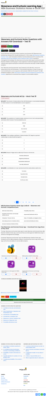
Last (33, 202)
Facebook (26, 376)
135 (26, 202)
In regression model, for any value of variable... (34, 353)
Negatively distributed (24, 158)
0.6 (24, 106)
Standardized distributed (24, 161)
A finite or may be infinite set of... (33, 356)
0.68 (24, 108)
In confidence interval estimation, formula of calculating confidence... (11, 350)
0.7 (24, 111)
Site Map (3, 378)
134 (23, 202)
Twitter (25, 378)
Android (25, 383)
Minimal (24, 123)
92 (19, 202)
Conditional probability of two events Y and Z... (12, 360)
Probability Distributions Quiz (10, 322)
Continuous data (24, 180)
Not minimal (24, 129)
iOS (24, 385)
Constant (24, 131)
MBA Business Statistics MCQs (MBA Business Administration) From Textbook (19, 11)
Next (29, 202)
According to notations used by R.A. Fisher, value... (11, 346)
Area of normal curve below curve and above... (35, 350)
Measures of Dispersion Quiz (10, 320)
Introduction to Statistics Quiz (10, 316)
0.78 (24, 114)
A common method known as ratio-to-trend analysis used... (35, 346)
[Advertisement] (23, 27)
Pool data (24, 171)
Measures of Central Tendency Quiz (11, 318)
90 (14, 202)
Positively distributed (24, 155)
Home (2, 376)
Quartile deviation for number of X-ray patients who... (12, 356)
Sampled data (24, 177)
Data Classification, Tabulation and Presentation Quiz (11, 312)
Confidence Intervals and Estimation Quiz (12, 308)
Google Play (13, 296)
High (24, 126)
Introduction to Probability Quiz (10, 314)
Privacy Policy (4, 380)
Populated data (24, 174)
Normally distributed (24, 164)
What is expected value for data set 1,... (35, 357)
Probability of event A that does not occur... (11, 353)
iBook (3, 296)
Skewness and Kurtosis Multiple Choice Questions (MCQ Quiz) (16, 58)
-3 (24, 149)
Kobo (7, 296)
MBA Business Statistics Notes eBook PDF (10, 292)
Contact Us (3, 383)
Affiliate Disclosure (5, 382)
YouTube (26, 380)
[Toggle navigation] (43, 2)
